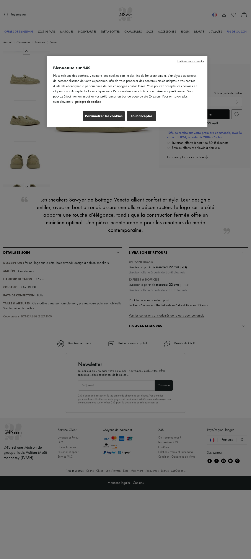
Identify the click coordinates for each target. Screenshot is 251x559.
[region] (127, 92)
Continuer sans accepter (190, 61)
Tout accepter (141, 116)
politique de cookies (88, 102)
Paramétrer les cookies (102, 116)
